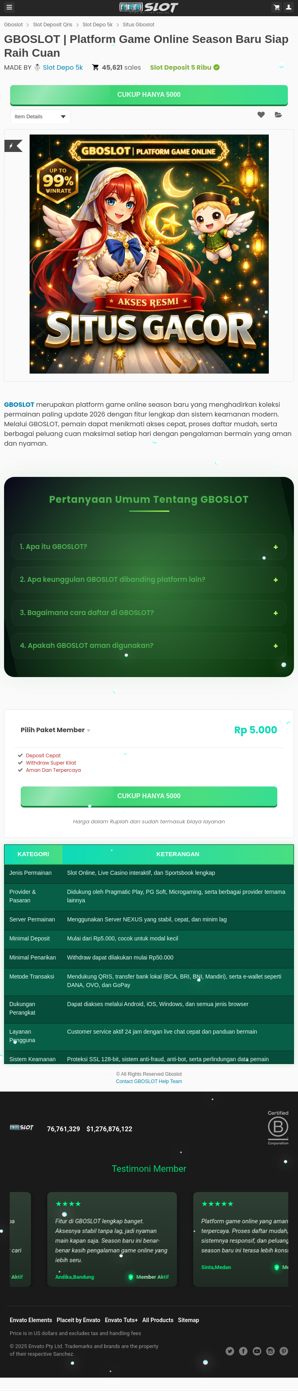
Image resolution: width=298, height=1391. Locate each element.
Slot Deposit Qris (53, 24)
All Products (158, 1320)
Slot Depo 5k (98, 24)
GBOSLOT (19, 404)
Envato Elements (31, 1320)
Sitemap (188, 1320)
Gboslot (13, 24)
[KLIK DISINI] (149, 95)
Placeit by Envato (79, 1320)
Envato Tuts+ (121, 1320)
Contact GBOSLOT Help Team (149, 1081)
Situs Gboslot (138, 24)
